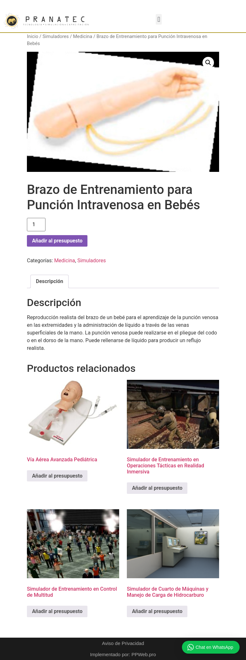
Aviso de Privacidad (123, 643)
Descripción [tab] (49, 281)
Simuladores (56, 36)
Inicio (32, 36)
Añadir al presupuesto (57, 241)
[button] (159, 19)
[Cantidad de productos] (36, 224)
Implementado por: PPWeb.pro (123, 654)
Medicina (82, 36)
